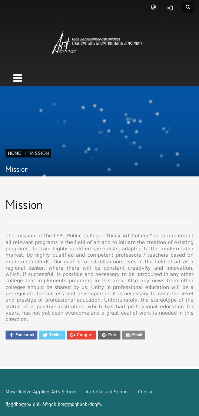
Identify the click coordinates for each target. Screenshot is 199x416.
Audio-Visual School (107, 391)
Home (14, 153)
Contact (146, 391)
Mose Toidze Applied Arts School (41, 391)
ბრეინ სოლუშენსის (64, 404)
